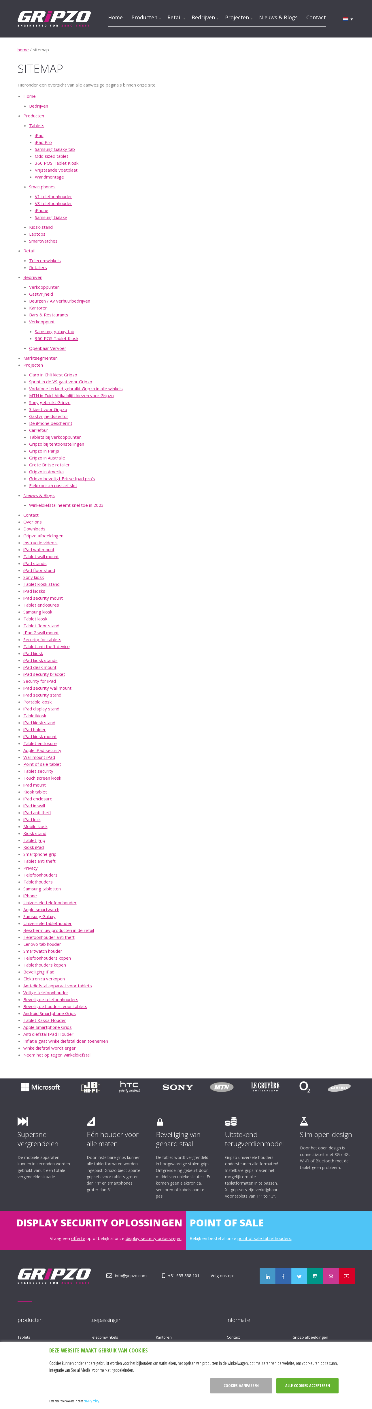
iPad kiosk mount (40, 736)
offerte (78, 1238)
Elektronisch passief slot (53, 485)
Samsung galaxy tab (54, 331)
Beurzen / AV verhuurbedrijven (59, 301)
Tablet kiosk (35, 619)
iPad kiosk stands (40, 660)
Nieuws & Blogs (278, 17)
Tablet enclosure (40, 743)
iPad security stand (42, 695)
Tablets (36, 125)
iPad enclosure (37, 799)
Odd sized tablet (51, 156)
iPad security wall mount (47, 688)
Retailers (38, 267)
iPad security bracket (44, 674)
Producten (144, 17)
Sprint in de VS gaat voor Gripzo (60, 381)
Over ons (32, 522)
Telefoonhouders (40, 875)
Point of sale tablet (42, 764)
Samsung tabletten (42, 889)
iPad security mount (43, 598)
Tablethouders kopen (44, 965)
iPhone (41, 210)
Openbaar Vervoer (47, 348)
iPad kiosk (33, 653)
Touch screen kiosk (42, 778)
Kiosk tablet (35, 792)
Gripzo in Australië (47, 458)
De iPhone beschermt (50, 423)
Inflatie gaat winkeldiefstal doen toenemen (65, 1041)
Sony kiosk (33, 577)
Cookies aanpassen (241, 1385)
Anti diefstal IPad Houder (48, 1034)
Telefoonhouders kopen (47, 958)
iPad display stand (41, 709)
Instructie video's (40, 542)
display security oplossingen (154, 1238)
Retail (174, 17)
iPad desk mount (39, 667)
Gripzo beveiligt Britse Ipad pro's (62, 478)
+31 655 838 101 (183, 1275)
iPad (39, 135)
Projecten (237, 17)
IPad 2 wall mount (41, 632)
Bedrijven (203, 17)
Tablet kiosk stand (41, 584)
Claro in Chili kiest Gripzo (53, 375)
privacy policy (91, 1401)
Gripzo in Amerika (46, 471)
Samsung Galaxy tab (55, 149)
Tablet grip (34, 840)
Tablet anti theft (39, 861)
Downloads (34, 529)
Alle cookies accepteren (307, 1385)
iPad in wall (34, 805)
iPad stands (35, 563)
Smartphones (42, 187)
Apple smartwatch (41, 909)
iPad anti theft (37, 812)
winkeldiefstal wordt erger (49, 1048)
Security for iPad (39, 681)
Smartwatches (43, 241)
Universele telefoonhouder (50, 902)
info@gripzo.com (131, 1275)
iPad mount (34, 785)
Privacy (30, 868)
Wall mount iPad (39, 757)
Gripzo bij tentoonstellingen (56, 444)
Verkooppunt (42, 321)
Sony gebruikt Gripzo (50, 402)
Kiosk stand (34, 833)
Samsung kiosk (37, 612)
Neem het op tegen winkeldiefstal (56, 1055)
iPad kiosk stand (39, 722)
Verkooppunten (44, 287)
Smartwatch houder (42, 951)
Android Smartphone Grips (49, 1013)
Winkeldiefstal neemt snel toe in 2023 (66, 505)
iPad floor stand (39, 570)
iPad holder (34, 729)
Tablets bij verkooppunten (55, 437)
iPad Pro (43, 142)
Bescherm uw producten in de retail (58, 930)
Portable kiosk (37, 702)
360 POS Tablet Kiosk (56, 163)
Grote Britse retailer (49, 465)
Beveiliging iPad (38, 972)
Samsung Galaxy (51, 217)
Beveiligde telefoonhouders (50, 999)
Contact (316, 17)
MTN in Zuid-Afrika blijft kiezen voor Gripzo (71, 395)
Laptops (37, 234)
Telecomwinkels (45, 260)
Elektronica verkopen (44, 979)
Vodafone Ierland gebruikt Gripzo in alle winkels (76, 388)
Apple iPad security (42, 750)
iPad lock (32, 819)
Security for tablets (42, 639)
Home (115, 17)
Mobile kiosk (35, 826)
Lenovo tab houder (42, 944)
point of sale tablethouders (264, 1238)
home (23, 49)
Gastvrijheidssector (48, 416)
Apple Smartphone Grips (47, 1027)
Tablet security (38, 771)
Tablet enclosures (41, 605)
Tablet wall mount (41, 556)
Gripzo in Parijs (44, 451)
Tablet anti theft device (46, 646)
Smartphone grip (39, 854)
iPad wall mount (38, 549)
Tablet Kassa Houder (44, 1020)
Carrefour (38, 430)
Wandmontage (49, 177)
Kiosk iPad (33, 847)
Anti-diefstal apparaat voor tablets (57, 985)
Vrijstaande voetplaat (56, 170)
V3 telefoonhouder (53, 203)
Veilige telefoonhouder (45, 992)
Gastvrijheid (41, 294)
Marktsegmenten (40, 358)
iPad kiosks (34, 591)
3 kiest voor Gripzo (48, 409)
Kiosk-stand (41, 227)
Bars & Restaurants (48, 315)
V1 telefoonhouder (53, 196)
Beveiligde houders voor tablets (55, 1006)
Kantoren (38, 308)
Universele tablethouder (47, 923)
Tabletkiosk (34, 715)
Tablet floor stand (41, 625)
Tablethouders (38, 882)
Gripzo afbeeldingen (43, 536)
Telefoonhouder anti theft (49, 937)
